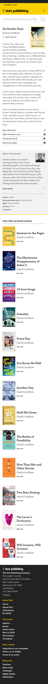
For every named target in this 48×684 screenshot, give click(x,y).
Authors (6, 623)
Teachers (7, 664)
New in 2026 (9, 632)
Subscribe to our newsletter (15, 648)
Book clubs (8, 667)
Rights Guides (9, 674)
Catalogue (7, 670)
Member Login (10, 5)
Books (5, 626)
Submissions (8, 610)
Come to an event (11, 655)
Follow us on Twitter (12, 651)
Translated (7, 638)
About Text (8, 607)
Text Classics (8, 635)
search (43, 19)
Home (5, 604)
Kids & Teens (8, 629)
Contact (6, 595)
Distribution (8, 677)
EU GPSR (7, 613)
